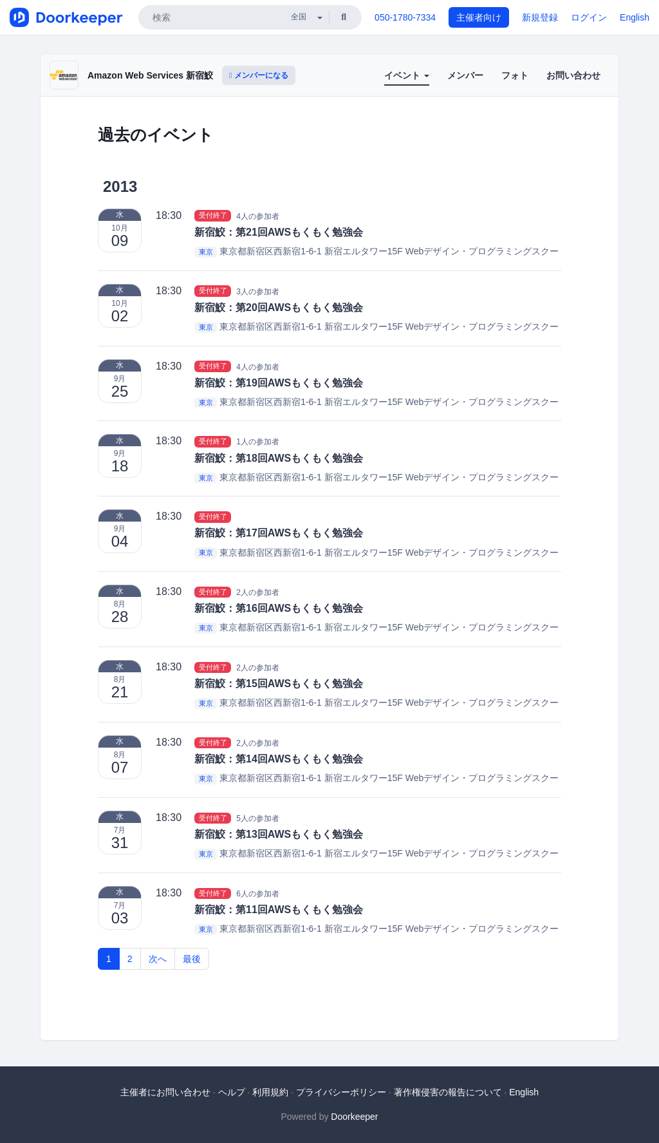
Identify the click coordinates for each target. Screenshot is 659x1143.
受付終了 (213, 216)
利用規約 (270, 1092)
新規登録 (540, 17)
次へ (158, 959)
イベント (406, 75)
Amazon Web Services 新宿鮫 (150, 75)
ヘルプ (231, 1092)
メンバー (465, 75)
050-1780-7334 (405, 17)
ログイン (589, 17)
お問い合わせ (573, 75)
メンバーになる (258, 75)
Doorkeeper (354, 1116)
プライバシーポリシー (341, 1092)
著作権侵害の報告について (448, 1092)
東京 (206, 252)
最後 (192, 959)
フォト (514, 75)
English (634, 17)
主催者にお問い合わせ (165, 1092)
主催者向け (478, 17)
